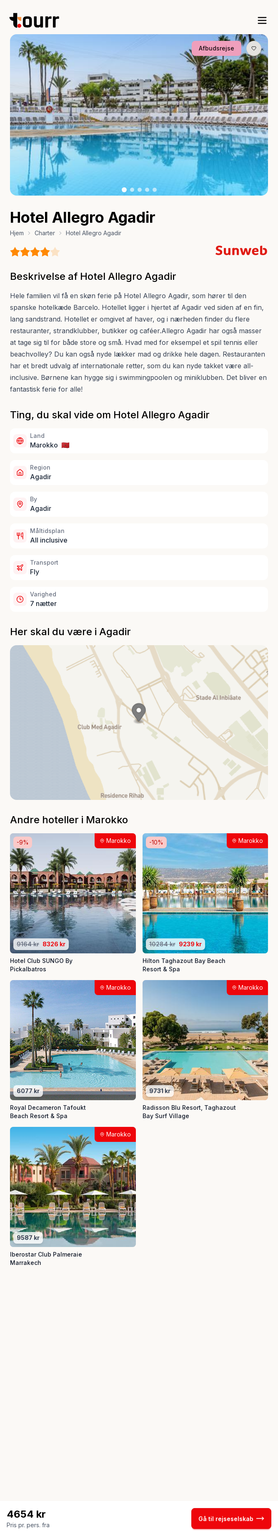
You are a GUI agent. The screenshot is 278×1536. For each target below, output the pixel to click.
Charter (45, 232)
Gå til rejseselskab (231, 1518)
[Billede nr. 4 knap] (147, 190)
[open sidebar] (262, 20)
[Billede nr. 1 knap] (124, 189)
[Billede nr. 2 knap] (132, 190)
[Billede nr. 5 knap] (155, 190)
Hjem (17, 232)
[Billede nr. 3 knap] (140, 190)
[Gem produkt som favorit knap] (253, 48)
